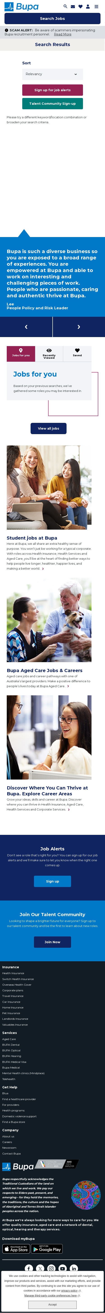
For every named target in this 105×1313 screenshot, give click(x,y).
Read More (62, 34)
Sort (26, 63)
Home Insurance (12, 1007)
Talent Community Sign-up (52, 104)
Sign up (52, 881)
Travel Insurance (12, 996)
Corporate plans (12, 990)
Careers (7, 1142)
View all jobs (48, 428)
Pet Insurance (11, 1013)
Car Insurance (11, 1001)
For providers (10, 1104)
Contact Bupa (11, 1153)
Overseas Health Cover (16, 984)
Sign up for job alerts (52, 90)
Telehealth (8, 1079)
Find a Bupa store (13, 1122)
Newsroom (9, 1147)
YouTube (62, 1268)
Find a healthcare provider (19, 1099)
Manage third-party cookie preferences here (52, 1295)
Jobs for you (21, 355)
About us (8, 1136)
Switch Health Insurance (18, 979)
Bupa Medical (11, 1067)
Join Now (52, 942)
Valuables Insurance (15, 1024)
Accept (52, 1304)
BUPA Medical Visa (14, 1062)
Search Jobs (52, 18)
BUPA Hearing (11, 1056)
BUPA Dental (11, 1044)
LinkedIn (74, 1268)
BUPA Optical (11, 1050)
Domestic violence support (19, 1116)
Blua (5, 1093)
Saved (77, 355)
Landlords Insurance (15, 1018)
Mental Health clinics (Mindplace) (23, 1073)
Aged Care (9, 1039)
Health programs (13, 1110)
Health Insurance (13, 973)
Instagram (51, 1268)
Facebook (29, 1268)
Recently (49, 357)
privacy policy (71, 1290)
